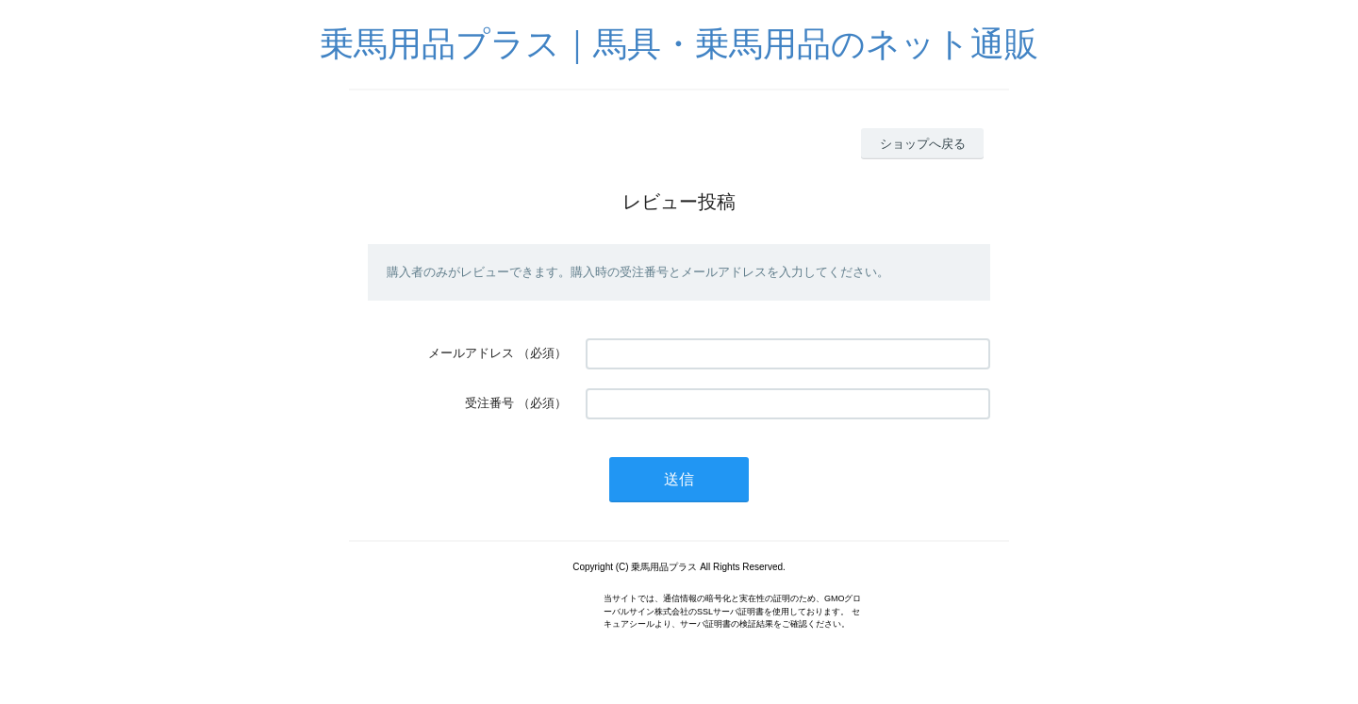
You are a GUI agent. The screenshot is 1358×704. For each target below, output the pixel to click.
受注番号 (489, 403)
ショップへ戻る (923, 144)
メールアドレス (471, 353)
